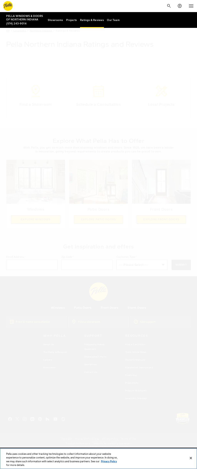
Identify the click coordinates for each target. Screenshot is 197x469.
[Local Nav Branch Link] (25, 17)
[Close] (191, 458)
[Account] (179, 6)
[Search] (169, 6)
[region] (98, 458)
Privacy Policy (109, 461)
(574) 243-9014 (16, 23)
